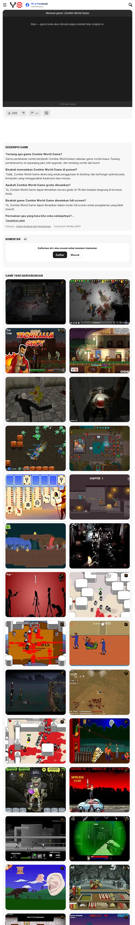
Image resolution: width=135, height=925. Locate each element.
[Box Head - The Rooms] (35, 643)
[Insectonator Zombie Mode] (99, 302)
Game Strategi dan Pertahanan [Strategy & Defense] (33, 226)
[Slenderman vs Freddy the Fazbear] (35, 399)
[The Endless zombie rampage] (99, 692)
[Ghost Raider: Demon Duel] (99, 545)
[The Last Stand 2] (35, 302)
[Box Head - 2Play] (35, 741)
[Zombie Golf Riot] (99, 789)
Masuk (75, 254)
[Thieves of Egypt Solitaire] (35, 497)
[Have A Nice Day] (35, 887)
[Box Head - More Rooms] (99, 594)
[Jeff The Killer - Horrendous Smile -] (99, 399)
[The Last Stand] (35, 692)
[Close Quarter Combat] (35, 838)
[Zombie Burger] (99, 887)
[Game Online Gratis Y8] (16, 5)
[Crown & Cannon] (35, 545)
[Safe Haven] (99, 350)
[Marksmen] (99, 838)
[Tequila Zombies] (35, 350)
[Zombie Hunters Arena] (35, 448)
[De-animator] (35, 594)
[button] (15, 220)
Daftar (60, 254)
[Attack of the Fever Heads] (99, 643)
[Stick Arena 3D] (99, 497)
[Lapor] (34, 113)
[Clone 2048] (99, 448)
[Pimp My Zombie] (35, 789)
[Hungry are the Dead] (99, 741)
